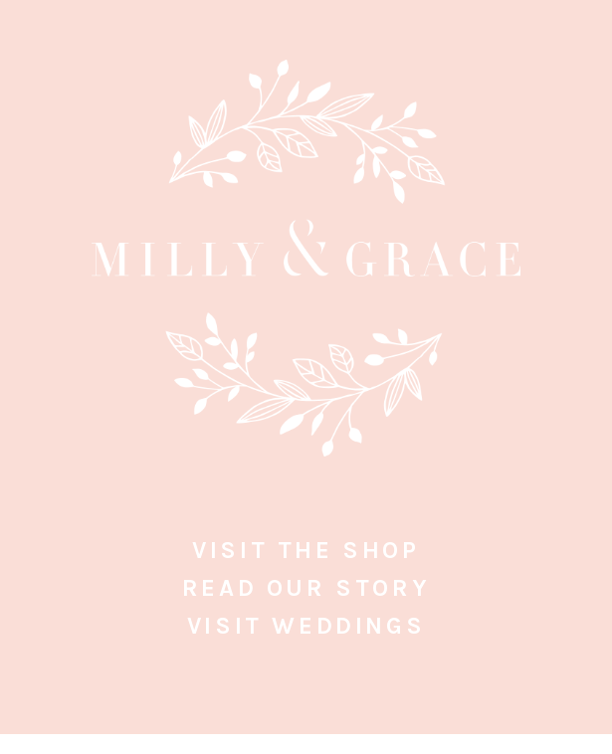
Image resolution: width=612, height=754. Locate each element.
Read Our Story (306, 588)
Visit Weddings (306, 626)
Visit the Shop (305, 550)
